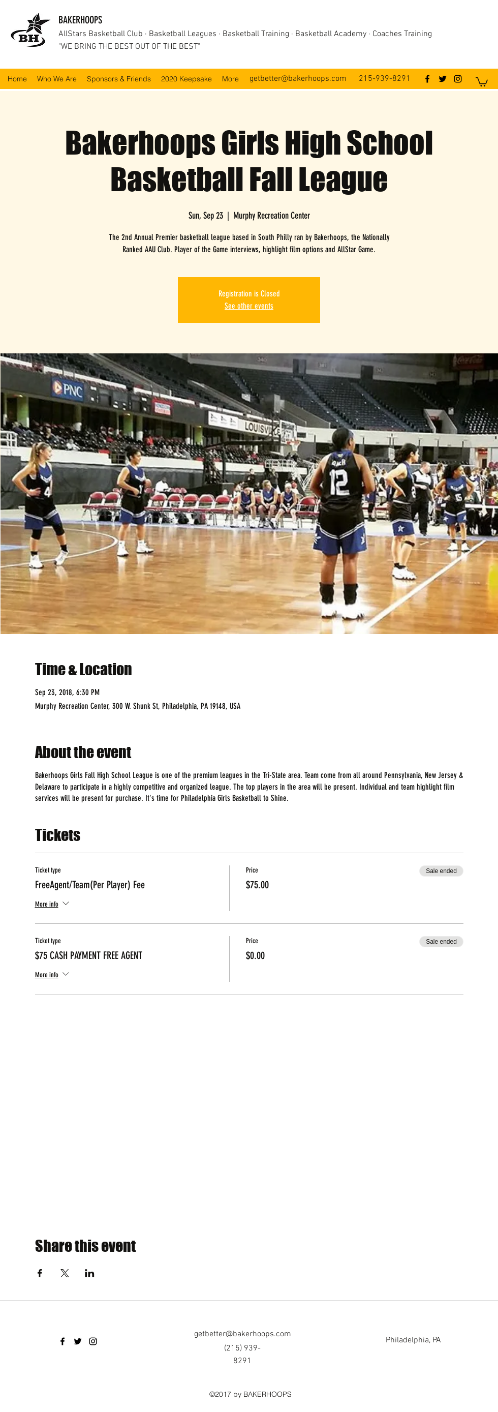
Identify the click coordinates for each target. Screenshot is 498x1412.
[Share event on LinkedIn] (90, 1273)
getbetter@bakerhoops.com (298, 79)
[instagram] (458, 79)
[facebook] (427, 79)
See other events (249, 306)
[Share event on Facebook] (40, 1273)
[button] (482, 81)
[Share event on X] (65, 1273)
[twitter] (443, 79)
